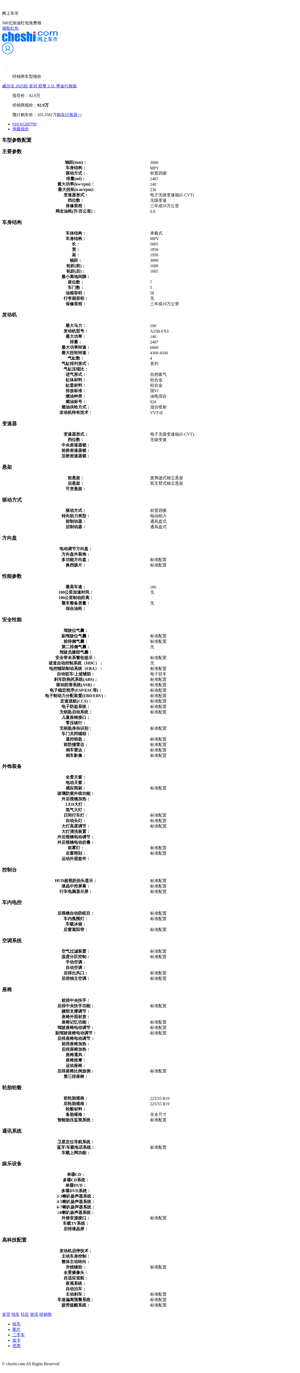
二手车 (18, 1335)
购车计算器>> (69, 115)
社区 (25, 1314)
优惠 (16, 1346)
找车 (15, 1314)
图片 (16, 1329)
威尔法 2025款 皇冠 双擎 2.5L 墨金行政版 (39, 86)
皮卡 (16, 1340)
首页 (6, 1314)
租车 (16, 1324)
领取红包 (10, 28)
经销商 (45, 1314)
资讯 (34, 1314)
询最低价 (20, 129)
